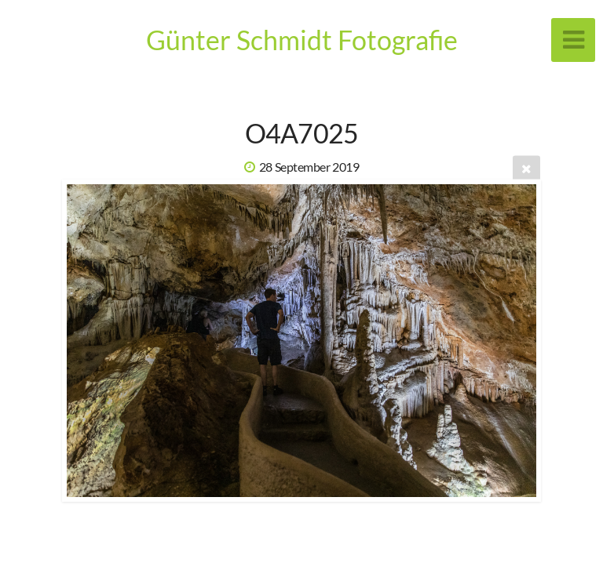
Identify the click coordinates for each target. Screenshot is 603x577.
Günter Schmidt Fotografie (302, 40)
